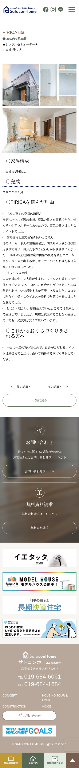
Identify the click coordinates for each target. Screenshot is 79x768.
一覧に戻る (39, 400)
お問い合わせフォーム (39, 471)
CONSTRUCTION (14, 706)
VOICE (46, 706)
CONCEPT (10, 695)
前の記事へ (24, 386)
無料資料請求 (39, 527)
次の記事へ (55, 386)
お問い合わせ (32, 715)
